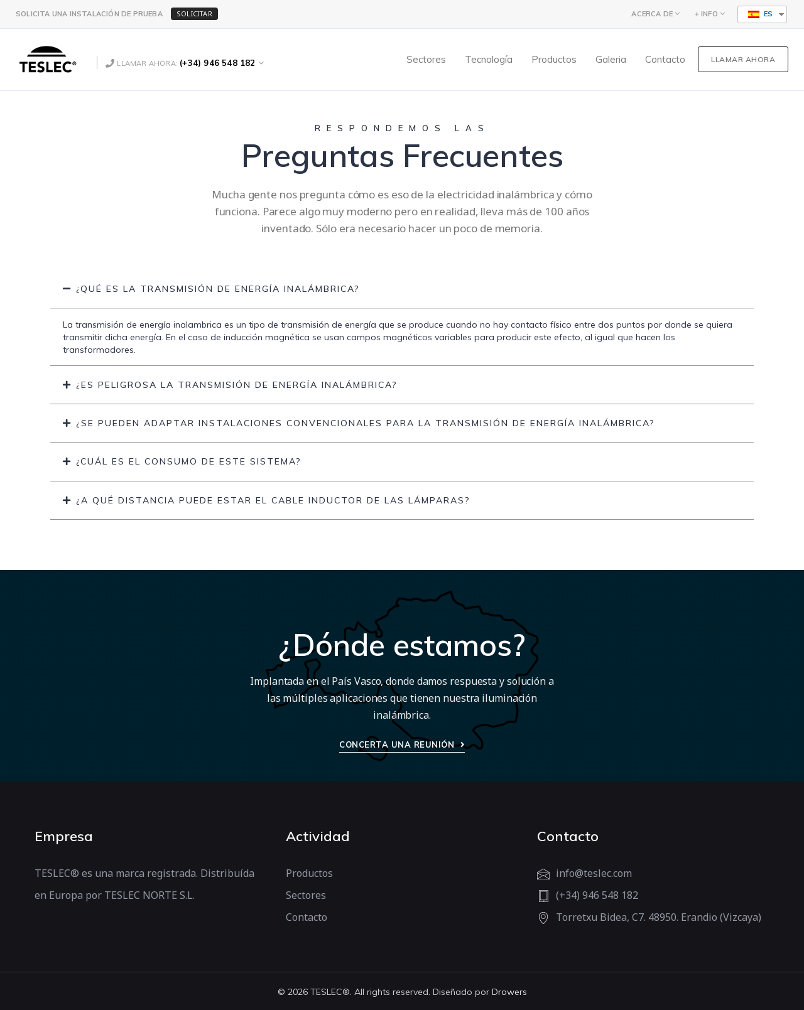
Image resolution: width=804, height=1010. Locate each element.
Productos (309, 873)
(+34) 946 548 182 (217, 63)
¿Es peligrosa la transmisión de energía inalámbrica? (237, 384)
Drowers (509, 991)
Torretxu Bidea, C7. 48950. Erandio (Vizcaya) (658, 917)
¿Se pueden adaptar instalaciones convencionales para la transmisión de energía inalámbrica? (365, 423)
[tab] (402, 289)
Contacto (306, 917)
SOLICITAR (194, 13)
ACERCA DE (652, 13)
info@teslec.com (594, 873)
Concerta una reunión (402, 744)
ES (760, 13)
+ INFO (706, 13)
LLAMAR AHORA (743, 59)
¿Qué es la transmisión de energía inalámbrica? (218, 288)
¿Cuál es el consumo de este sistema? (189, 461)
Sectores (306, 895)
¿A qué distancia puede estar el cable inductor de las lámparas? (273, 500)
